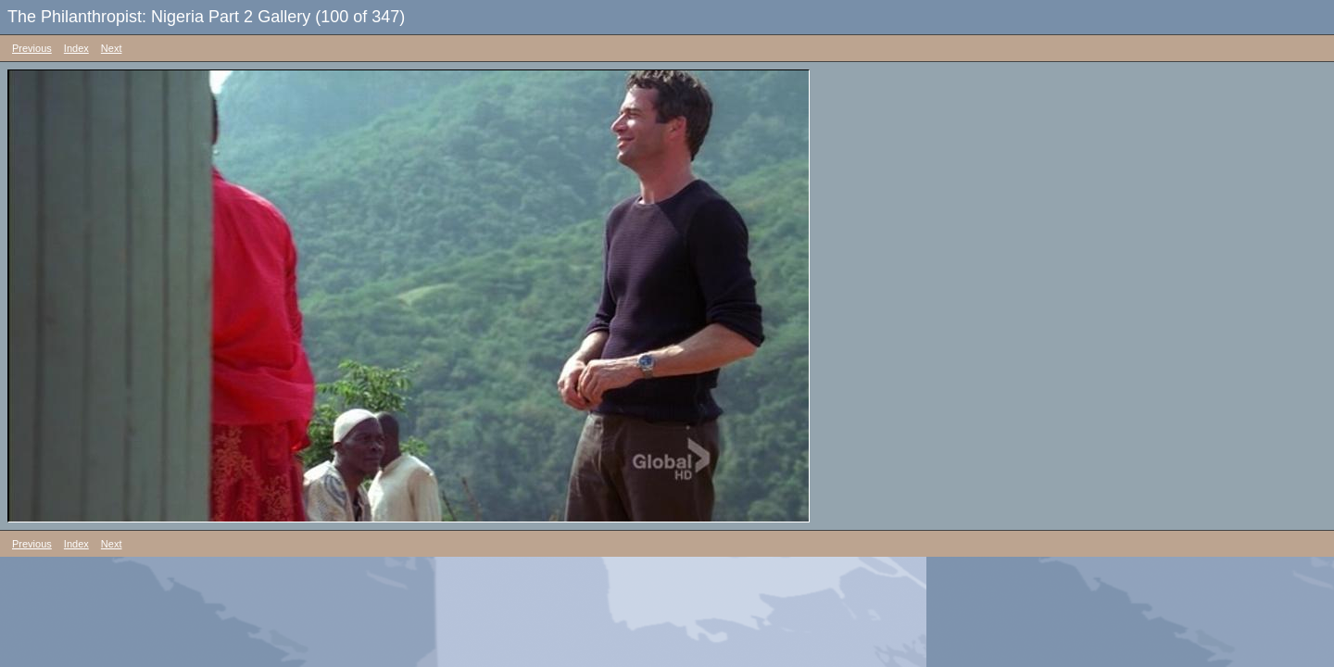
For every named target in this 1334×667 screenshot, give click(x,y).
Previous (32, 48)
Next (111, 48)
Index (76, 48)
